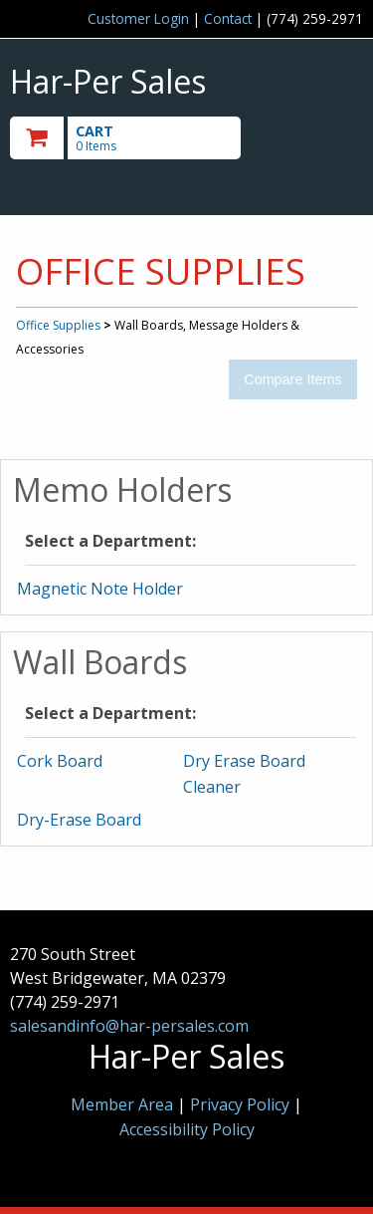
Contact (228, 18)
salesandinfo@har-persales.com (129, 1026)
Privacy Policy (241, 1104)
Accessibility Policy (187, 1129)
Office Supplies (58, 325)
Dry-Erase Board (79, 820)
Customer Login (138, 18)
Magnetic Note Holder (100, 589)
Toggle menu (310, 136)
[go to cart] (134, 138)
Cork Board (59, 761)
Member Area (122, 1104)
